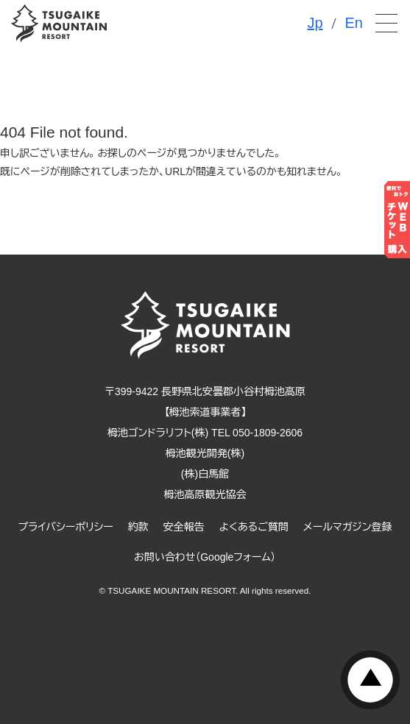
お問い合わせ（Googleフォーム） (205, 557)
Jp (314, 23)
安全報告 (184, 527)
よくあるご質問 (254, 527)
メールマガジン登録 (347, 527)
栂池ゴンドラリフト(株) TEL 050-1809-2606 (205, 433)
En (354, 23)
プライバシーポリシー (65, 527)
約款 (138, 527)
